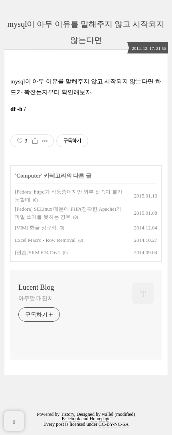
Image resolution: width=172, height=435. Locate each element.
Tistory (67, 414)
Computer (28, 176)
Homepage (100, 418)
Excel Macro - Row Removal (45, 240)
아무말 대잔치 (35, 298)
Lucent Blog (36, 287)
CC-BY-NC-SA (114, 424)
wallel (107, 414)
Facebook (71, 418)
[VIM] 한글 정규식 (36, 228)
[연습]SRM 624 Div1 (37, 252)
